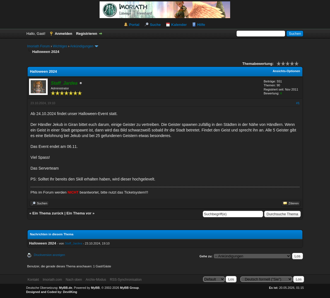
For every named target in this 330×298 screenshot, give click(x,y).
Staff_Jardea (73, 243)
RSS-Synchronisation (126, 280)
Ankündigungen (81, 46)
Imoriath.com (52, 280)
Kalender (179, 25)
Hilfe (201, 25)
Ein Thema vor (78, 213)
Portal (134, 25)
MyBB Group (129, 287)
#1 (298, 103)
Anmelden (63, 33)
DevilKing (70, 292)
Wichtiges (60, 46)
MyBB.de (65, 287)
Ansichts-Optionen (286, 71)
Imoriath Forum (38, 46)
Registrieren (86, 33)
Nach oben (74, 280)
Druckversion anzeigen (49, 255)
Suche (155, 25)
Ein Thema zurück (47, 213)
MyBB (95, 287)
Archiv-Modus (96, 280)
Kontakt (33, 280)
